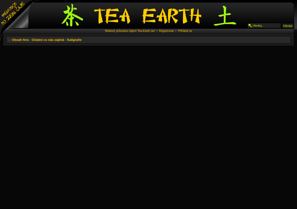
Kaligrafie (74, 40)
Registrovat (166, 31)
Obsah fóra (20, 40)
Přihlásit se (185, 31)
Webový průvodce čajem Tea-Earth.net (130, 31)
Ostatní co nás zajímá (48, 40)
